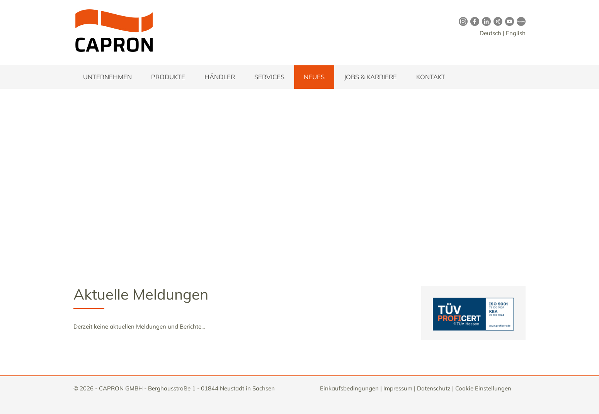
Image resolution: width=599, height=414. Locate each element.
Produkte (168, 77)
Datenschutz (434, 388)
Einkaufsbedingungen (349, 388)
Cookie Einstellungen (483, 388)
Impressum (397, 388)
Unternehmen (107, 77)
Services (269, 77)
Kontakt (430, 77)
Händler (219, 77)
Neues (314, 77)
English (516, 33)
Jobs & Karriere (370, 77)
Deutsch (490, 33)
